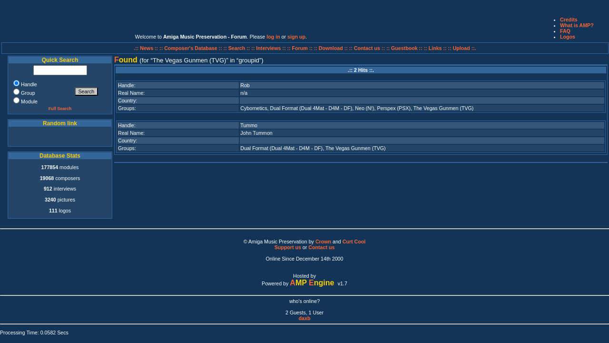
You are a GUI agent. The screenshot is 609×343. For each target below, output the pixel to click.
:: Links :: (435, 48)
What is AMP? (577, 25)
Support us (288, 247)
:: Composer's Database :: (191, 48)
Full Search (60, 108)
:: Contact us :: (367, 48)
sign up (296, 37)
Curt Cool (354, 241)
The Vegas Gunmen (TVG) (443, 108)
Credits (569, 19)
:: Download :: (331, 48)
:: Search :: (238, 48)
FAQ (565, 31)
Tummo (248, 125)
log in (273, 37)
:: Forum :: (300, 48)
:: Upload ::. (462, 48)
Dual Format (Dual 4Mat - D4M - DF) (311, 108)
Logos (567, 37)
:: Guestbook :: (404, 48)
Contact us (321, 247)
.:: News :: (146, 48)
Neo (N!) (364, 108)
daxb (305, 318)
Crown (323, 241)
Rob (245, 85)
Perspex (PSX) (393, 108)
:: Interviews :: (269, 48)
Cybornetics (253, 108)
